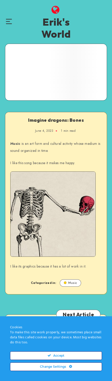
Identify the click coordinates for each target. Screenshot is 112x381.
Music (70, 283)
